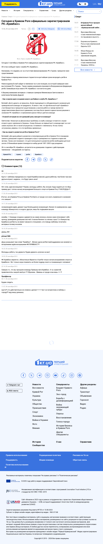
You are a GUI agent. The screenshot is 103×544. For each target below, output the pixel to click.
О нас (54, 10)
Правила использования (16, 455)
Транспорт (85, 392)
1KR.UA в (48, 29)
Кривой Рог (7, 154)
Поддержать (10, 4)
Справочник (43, 10)
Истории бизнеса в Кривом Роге (64, 426)
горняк (18, 154)
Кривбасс (38, 154)
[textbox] (87, 11)
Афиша (83, 388)
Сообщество (38, 445)
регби (28, 154)
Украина (36, 396)
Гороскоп (84, 400)
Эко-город (61, 394)
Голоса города (63, 421)
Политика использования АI (16, 466)
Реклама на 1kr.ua (80, 455)
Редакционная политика (50, 455)
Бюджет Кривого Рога (64, 389)
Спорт (35, 412)
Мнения (36, 428)
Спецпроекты (28, 10)
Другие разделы (65, 10)
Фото (34, 424)
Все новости (86, 70)
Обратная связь (80, 460)
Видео (83, 404)
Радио (83, 408)
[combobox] (87, 11)
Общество (37, 404)
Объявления (85, 396)
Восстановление (63, 417)
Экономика (37, 416)
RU (99, 4)
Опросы (60, 413)
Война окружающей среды (62, 407)
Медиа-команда (46, 460)
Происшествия (39, 408)
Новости (5, 10)
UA (94, 4)
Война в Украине (40, 420)
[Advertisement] (37, 316)
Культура (36, 400)
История (17, 10)
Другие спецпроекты (62, 433)
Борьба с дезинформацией (64, 399)
